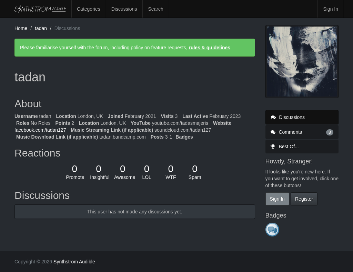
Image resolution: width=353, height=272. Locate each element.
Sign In (330, 9)
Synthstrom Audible (40, 9)
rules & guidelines (209, 47)
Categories (88, 9)
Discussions (124, 9)
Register (304, 199)
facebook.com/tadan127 (40, 130)
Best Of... (285, 146)
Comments (302, 132)
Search (155, 9)
